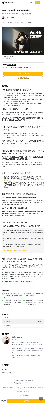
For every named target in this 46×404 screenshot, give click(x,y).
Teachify (25, 395)
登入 (37, 2)
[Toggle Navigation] (44, 3)
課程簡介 (3, 22)
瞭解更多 (15, 357)
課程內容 (16, 22)
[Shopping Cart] (31, 2)
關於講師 (23, 22)
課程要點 (10, 22)
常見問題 (30, 22)
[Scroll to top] (41, 401)
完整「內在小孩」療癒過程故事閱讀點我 (15, 250)
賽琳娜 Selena (17, 337)
